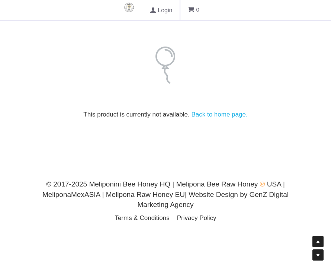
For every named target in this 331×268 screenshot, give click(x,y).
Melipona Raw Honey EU (145, 194)
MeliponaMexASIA (72, 194)
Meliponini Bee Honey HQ (129, 184)
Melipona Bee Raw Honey (217, 184)
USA (274, 184)
